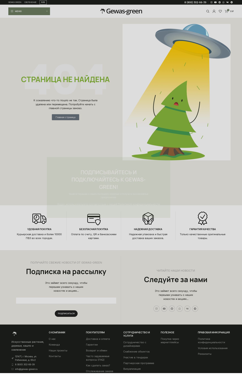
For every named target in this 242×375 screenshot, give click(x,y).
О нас (52, 338)
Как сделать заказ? (98, 365)
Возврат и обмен (96, 350)
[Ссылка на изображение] (14, 333)
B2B (43, 2)
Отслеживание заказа (99, 371)
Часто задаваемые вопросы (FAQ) (97, 358)
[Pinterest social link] (220, 2)
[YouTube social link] (215, 2)
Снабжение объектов (136, 351)
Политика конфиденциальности (211, 340)
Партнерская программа (138, 363)
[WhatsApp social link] (223, 2)
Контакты (55, 356)
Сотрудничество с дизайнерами (134, 344)
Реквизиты (204, 353)
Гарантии (92, 344)
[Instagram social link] (211, 2)
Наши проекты (58, 350)
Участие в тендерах (135, 357)
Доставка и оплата (98, 338)
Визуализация (132, 368)
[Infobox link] (39, 225)
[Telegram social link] (232, 2)
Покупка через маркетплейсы (170, 340)
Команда (54, 344)
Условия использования (212, 348)
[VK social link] (227, 2)
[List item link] (27, 364)
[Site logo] (121, 10)
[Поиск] (208, 11)
